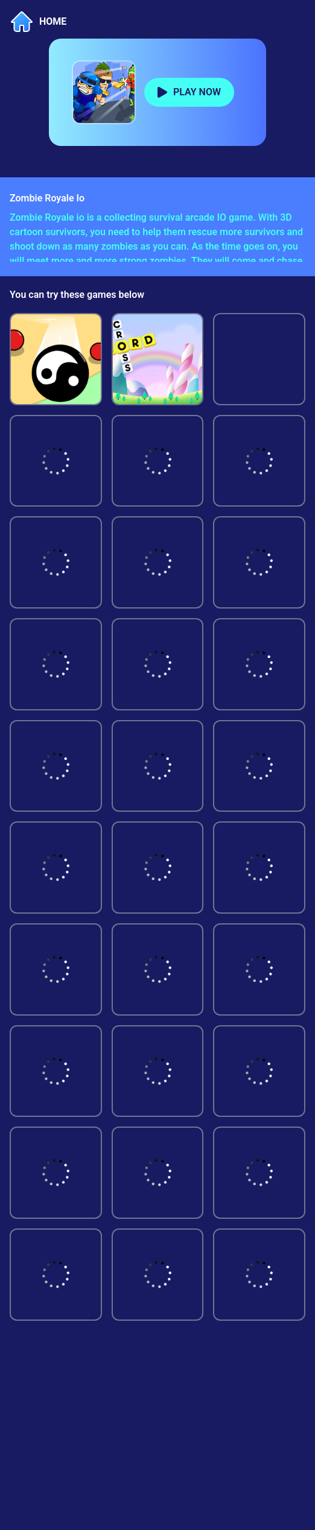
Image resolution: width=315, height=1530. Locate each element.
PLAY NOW (197, 92)
